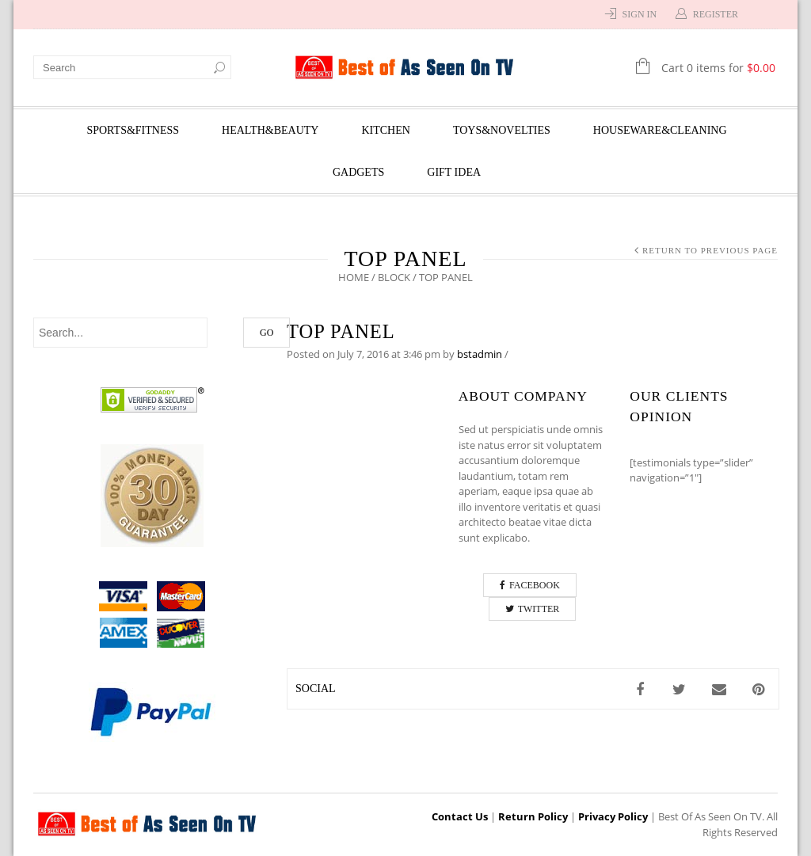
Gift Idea (454, 172)
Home (353, 277)
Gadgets (358, 172)
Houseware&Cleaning (660, 130)
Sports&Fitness (132, 130)
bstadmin (479, 354)
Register (715, 14)
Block (394, 277)
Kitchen (385, 130)
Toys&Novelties (501, 130)
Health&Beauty (270, 130)
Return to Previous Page (710, 250)
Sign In (640, 14)
